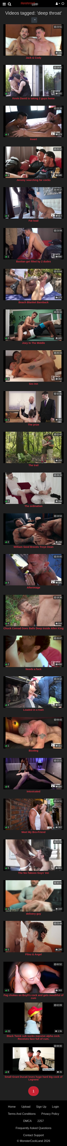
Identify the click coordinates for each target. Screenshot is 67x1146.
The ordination (34, 506)
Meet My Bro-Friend (33, 832)
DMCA (27, 1120)
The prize (33, 424)
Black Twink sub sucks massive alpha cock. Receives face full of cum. (33, 1037)
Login (55, 1106)
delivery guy (33, 913)
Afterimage (33, 587)
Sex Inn (33, 383)
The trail (34, 465)
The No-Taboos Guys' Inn (33, 872)
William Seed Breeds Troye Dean (33, 546)
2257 (40, 1120)
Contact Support (33, 1135)
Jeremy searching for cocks (33, 180)
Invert (33, 139)
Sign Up (41, 1106)
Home (12, 1106)
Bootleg (33, 750)
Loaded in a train (33, 709)
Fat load (33, 220)
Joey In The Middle (33, 343)
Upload (25, 1106)
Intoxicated (33, 791)
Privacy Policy (50, 1113)
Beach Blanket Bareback (34, 302)
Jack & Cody (33, 57)
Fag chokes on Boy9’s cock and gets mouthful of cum (33, 996)
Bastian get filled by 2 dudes (33, 261)
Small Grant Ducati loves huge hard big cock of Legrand (33, 1078)
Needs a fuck (33, 669)
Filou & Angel (33, 954)
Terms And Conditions (22, 1113)
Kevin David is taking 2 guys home (33, 98)
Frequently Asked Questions (33, 1128)
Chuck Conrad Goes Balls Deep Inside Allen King (33, 628)
